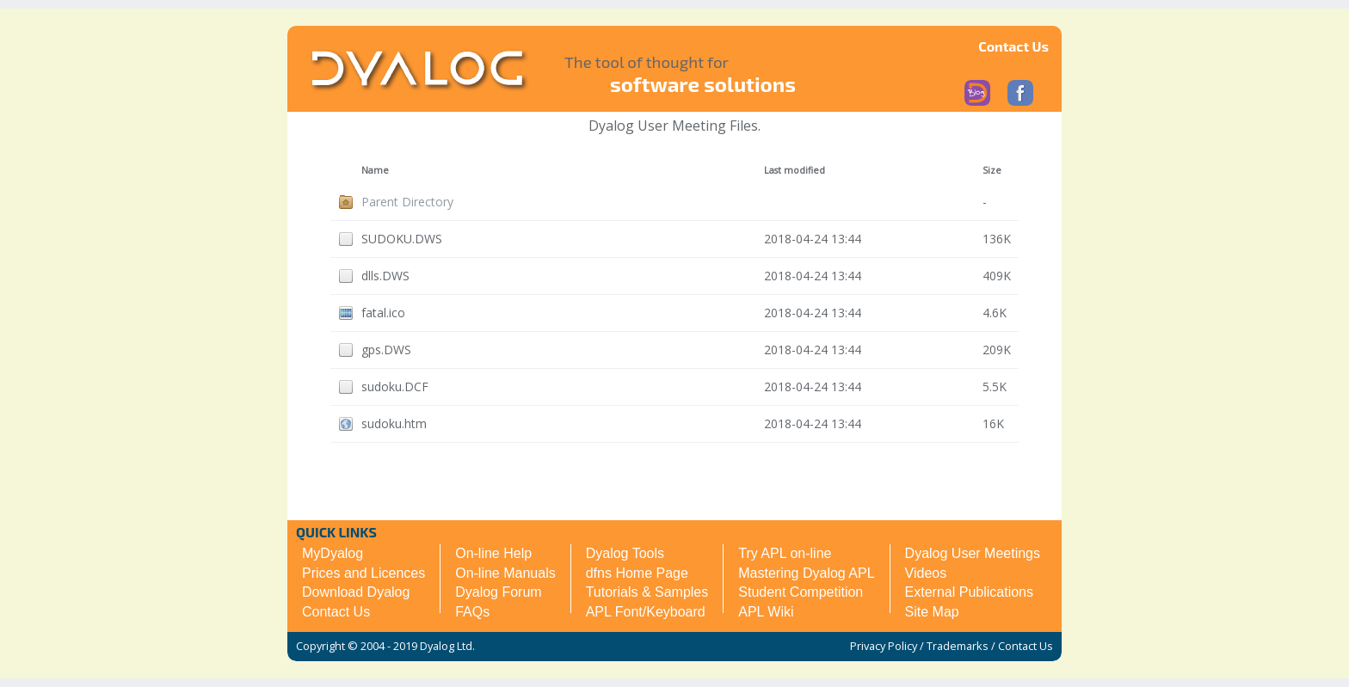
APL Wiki (765, 611)
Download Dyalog (356, 592)
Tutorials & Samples (647, 592)
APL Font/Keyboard (645, 611)
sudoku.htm (394, 423)
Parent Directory (407, 201)
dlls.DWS (385, 275)
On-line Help (493, 553)
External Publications (969, 592)
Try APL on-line (784, 553)
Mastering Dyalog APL (806, 573)
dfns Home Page (637, 573)
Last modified (794, 170)
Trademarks (958, 645)
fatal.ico (383, 312)
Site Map (932, 611)
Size (991, 170)
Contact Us (1013, 46)
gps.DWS (386, 349)
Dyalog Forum (498, 592)
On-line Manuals (505, 573)
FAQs (472, 611)
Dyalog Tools (625, 553)
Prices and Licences (363, 573)
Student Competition (800, 592)
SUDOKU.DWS (401, 238)
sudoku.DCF (394, 386)
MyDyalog (332, 553)
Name (375, 170)
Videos (926, 573)
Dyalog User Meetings (972, 553)
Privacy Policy (883, 645)
